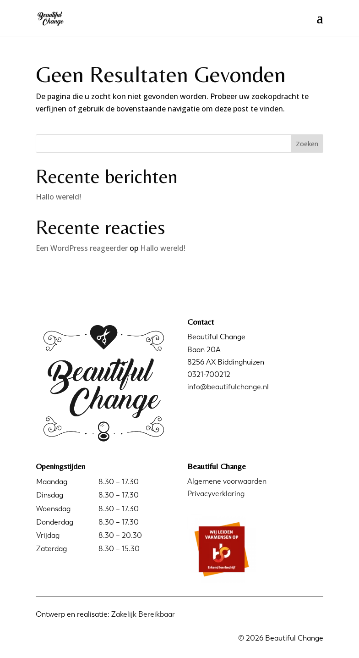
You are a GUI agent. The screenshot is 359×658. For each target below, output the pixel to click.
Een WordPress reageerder (82, 248)
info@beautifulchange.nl (228, 386)
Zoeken (307, 143)
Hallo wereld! (58, 197)
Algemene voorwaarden (227, 481)
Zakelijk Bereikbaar (143, 614)
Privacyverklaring (216, 493)
